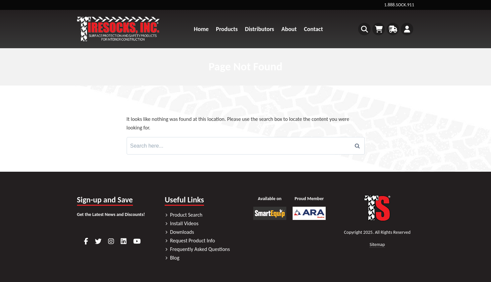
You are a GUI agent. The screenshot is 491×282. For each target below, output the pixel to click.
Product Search (186, 215)
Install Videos (184, 223)
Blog (174, 258)
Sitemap (377, 244)
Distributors (259, 29)
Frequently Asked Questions (200, 249)
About (289, 29)
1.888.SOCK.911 (399, 5)
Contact (313, 29)
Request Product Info (192, 240)
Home (201, 29)
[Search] (357, 146)
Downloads (182, 232)
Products (227, 29)
